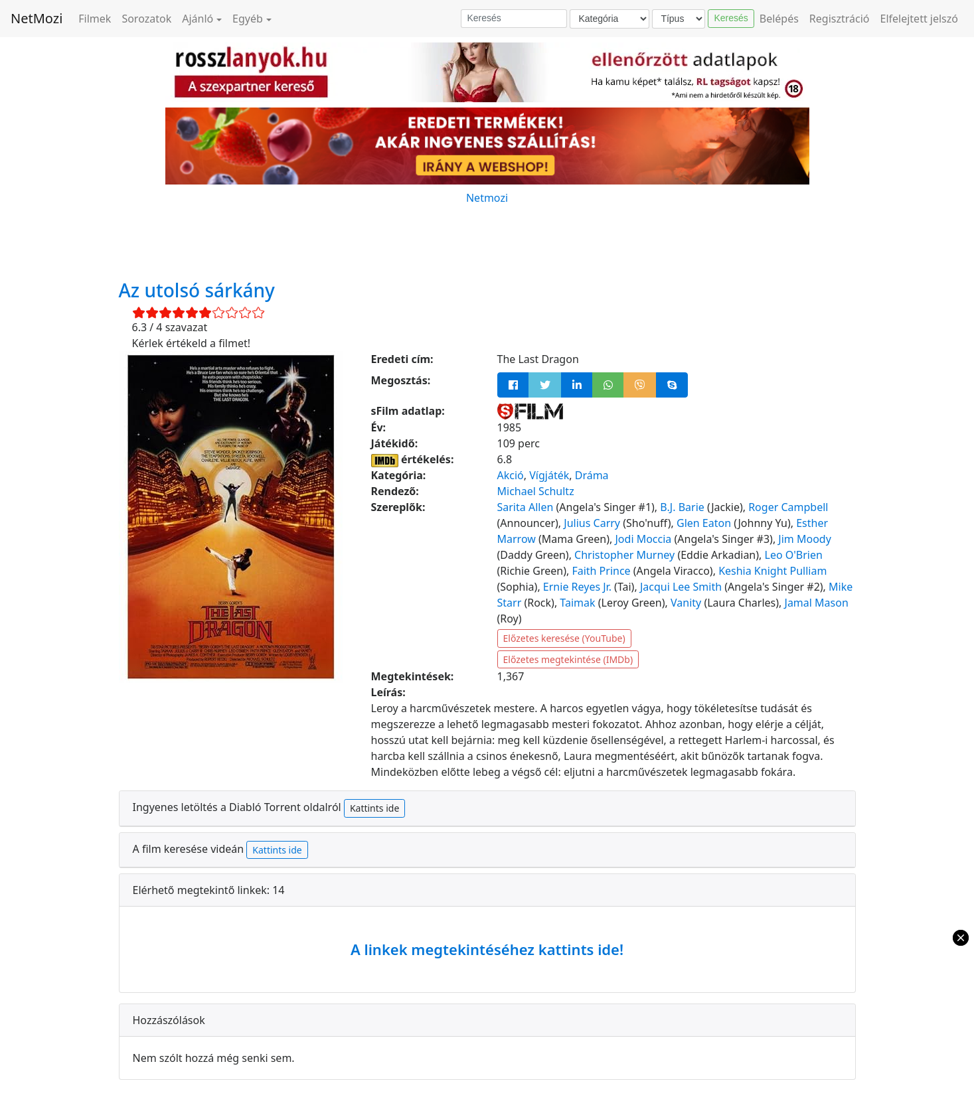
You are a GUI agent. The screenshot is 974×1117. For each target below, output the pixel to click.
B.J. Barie (682, 507)
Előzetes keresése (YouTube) (564, 638)
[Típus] (678, 19)
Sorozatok (146, 18)
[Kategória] (609, 19)
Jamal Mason (817, 602)
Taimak (577, 602)
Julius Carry (592, 523)
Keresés (731, 18)
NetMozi (36, 18)
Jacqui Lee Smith (681, 586)
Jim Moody (804, 539)
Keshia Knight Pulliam (772, 570)
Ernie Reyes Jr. (577, 586)
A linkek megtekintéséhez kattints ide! (487, 949)
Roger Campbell (788, 507)
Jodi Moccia (643, 539)
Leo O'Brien (794, 555)
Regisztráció (839, 18)
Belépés (779, 18)
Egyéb (247, 18)
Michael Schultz (535, 491)
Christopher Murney (624, 555)
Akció (510, 475)
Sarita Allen (525, 507)
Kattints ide (374, 808)
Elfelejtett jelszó (919, 18)
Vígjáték (549, 475)
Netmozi (487, 197)
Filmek (94, 18)
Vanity (686, 602)
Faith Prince (601, 570)
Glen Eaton (704, 523)
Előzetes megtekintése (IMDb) (568, 659)
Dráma (592, 475)
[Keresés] (514, 18)
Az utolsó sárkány (197, 290)
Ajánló (197, 18)
